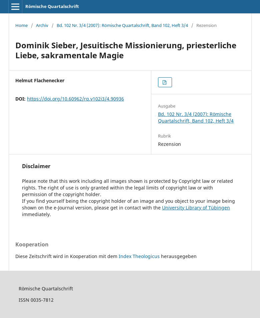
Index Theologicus (140, 256)
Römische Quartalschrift (52, 6)
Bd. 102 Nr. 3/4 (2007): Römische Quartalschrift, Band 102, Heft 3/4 (122, 25)
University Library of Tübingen (196, 207)
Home (21, 25)
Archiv (42, 25)
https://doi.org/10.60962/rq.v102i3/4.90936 (75, 99)
